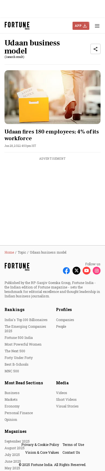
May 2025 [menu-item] (12, 468)
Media (62, 382)
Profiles (64, 309)
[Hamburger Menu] (97, 26)
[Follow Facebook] (66, 271)
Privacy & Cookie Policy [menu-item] (40, 444)
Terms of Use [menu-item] (73, 444)
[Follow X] (76, 271)
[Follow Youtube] (86, 271)
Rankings (14, 309)
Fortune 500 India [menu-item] (18, 337)
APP (78, 25)
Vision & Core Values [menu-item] (42, 452)
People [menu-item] (61, 326)
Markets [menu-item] (11, 399)
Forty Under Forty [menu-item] (18, 357)
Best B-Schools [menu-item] (16, 364)
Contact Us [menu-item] (71, 452)
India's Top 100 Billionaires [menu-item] (26, 319)
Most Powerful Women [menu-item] (22, 344)
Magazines (15, 431)
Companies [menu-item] (65, 319)
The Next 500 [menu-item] (14, 351)
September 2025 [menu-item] (17, 441)
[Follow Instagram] (97, 271)
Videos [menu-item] (61, 392)
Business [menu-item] (12, 392)
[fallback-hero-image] (52, 97)
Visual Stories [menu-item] (67, 406)
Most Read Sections (23, 382)
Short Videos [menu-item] (66, 399)
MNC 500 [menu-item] (11, 371)
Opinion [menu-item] (10, 419)
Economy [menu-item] (12, 406)
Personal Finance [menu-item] (18, 413)
